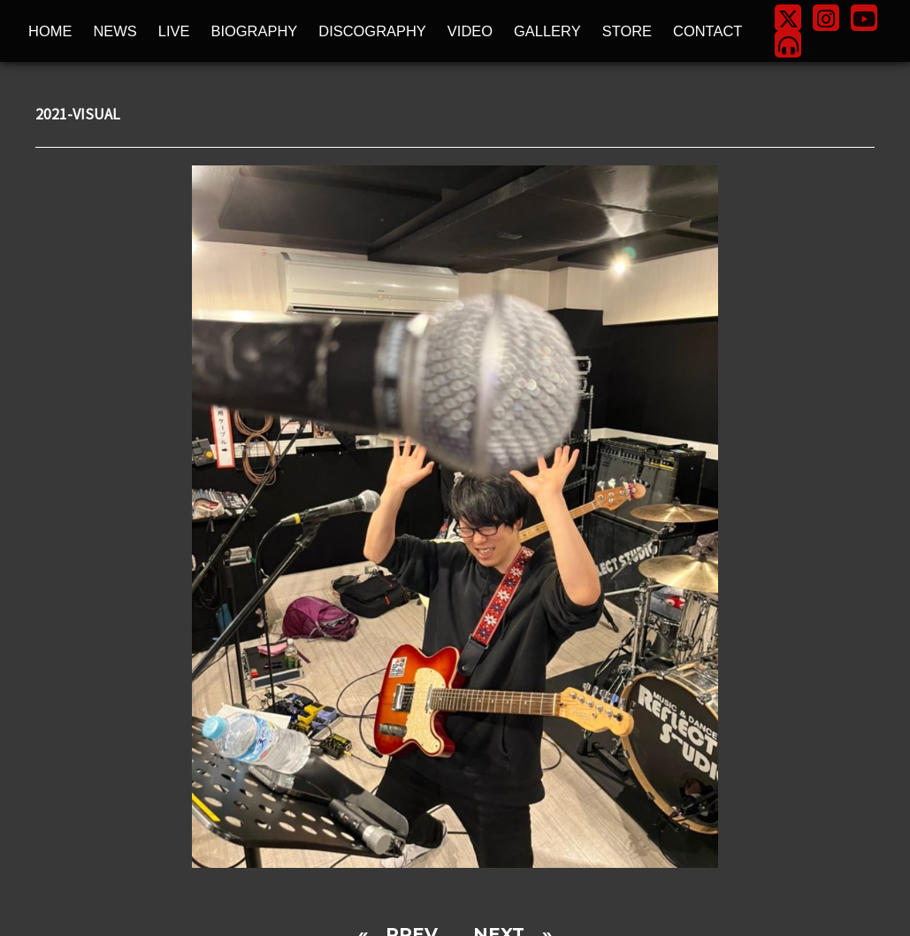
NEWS (114, 31)
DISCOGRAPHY (372, 31)
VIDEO (470, 31)
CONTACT (707, 31)
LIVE (174, 31)
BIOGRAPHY (253, 31)
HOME (50, 31)
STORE (627, 31)
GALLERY (547, 31)
